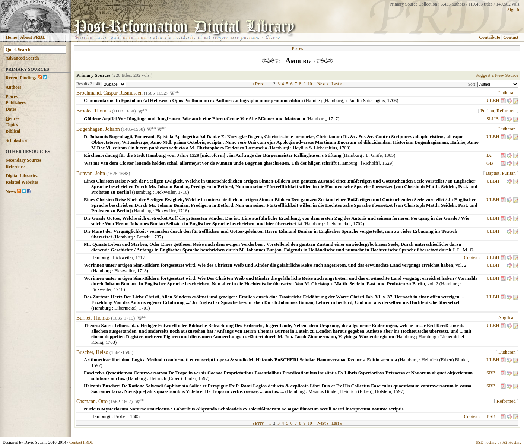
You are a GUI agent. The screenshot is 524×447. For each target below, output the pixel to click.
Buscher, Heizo (92, 352)
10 (310, 84)
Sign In (513, 9)
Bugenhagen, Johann (98, 129)
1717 (333, 118)
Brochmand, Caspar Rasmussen (109, 93)
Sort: (472, 84)
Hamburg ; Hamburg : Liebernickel (430, 336)
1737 (157, 237)
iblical (13, 131)
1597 (96, 365)
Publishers (16, 102)
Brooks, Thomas (93, 111)
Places (12, 96)
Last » (336, 84)
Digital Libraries (22, 175)
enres (12, 118)
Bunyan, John (90, 173)
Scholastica (16, 140)
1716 (183, 192)
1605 (135, 416)
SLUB (492, 118)
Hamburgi (279, 147)
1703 (110, 342)
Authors (13, 87)
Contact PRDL (81, 442)
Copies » (472, 257)
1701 (144, 308)
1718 (142, 270)
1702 (358, 223)
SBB (490, 372)
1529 (387, 163)
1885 (389, 155)
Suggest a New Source (496, 75)
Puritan (487, 110)
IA (488, 155)
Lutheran (506, 92)
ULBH (492, 100)
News (11, 191)
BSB (490, 416)
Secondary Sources (24, 160)
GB (489, 163)
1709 (344, 147)
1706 (392, 100)
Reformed (505, 110)
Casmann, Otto (92, 401)
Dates (11, 109)
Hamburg (317, 118)
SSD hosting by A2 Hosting (498, 442)
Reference (15, 166)
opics (12, 124)
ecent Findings (21, 77)
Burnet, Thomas (93, 318)
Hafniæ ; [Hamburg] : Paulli (332, 100)
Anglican (507, 317)
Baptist (492, 173)
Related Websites (22, 182)
